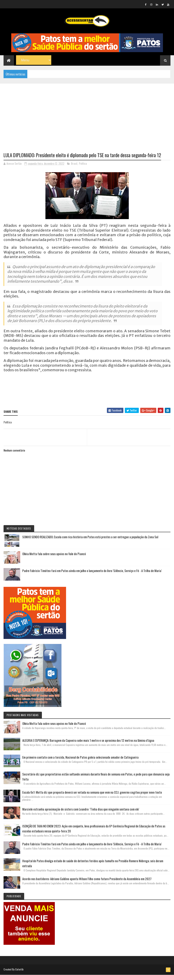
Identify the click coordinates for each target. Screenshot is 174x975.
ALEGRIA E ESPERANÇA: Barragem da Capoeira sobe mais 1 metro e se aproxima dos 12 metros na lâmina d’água (88, 740)
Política (83, 163)
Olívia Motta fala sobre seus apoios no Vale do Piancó (54, 553)
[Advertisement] (87, 112)
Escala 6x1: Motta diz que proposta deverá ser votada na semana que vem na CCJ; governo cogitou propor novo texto (92, 792)
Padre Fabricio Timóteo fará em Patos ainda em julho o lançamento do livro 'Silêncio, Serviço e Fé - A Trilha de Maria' (92, 570)
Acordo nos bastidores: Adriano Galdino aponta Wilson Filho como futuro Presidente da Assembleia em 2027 (86, 878)
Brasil (74, 163)
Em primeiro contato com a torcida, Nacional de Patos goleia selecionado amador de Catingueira (80, 757)
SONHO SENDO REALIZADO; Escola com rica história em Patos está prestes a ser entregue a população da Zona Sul (90, 537)
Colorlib (19, 969)
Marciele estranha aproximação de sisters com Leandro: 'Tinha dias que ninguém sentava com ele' (80, 809)
